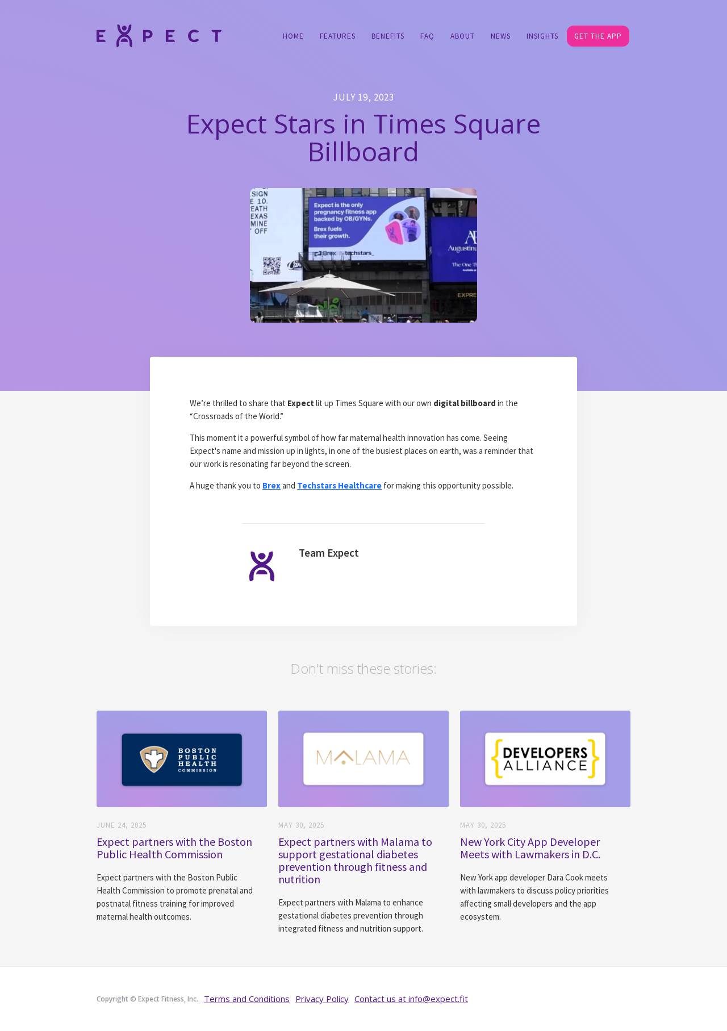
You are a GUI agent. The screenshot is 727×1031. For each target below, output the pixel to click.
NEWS (501, 36)
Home (293, 36)
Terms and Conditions (247, 998)
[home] (159, 35)
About (462, 36)
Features (338, 36)
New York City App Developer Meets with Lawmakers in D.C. (530, 848)
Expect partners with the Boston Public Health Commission (174, 848)
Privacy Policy (322, 998)
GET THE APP (598, 36)
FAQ (427, 36)
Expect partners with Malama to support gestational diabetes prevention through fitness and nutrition (355, 861)
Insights (542, 36)
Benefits (387, 36)
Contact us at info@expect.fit (411, 998)
